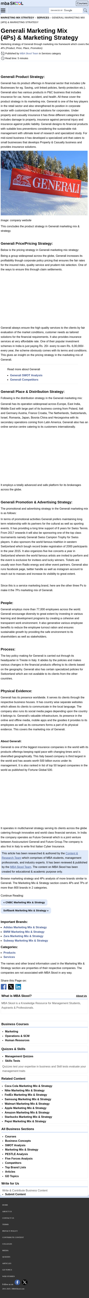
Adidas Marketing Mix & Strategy (25, 927)
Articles (10, 1171)
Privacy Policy (10, 1231)
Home (5, 1205)
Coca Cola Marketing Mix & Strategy (28, 1086)
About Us (81, 995)
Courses (82, 3)
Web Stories (8, 1276)
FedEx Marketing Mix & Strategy (26, 1094)
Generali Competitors (24, 379)
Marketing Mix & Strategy (21, 1149)
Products (9, 952)
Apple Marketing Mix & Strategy (25, 1108)
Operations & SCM (17, 1036)
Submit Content (15, 1194)
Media (5, 1250)
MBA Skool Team (29, 53)
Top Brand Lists (15, 1167)
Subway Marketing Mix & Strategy (25, 940)
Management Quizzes (19, 1056)
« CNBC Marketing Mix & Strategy (24, 902)
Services (9, 957)
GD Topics (12, 1176)
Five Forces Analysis (19, 1158)
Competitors (13, 1162)
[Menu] (4, 10)
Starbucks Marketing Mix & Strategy (28, 1116)
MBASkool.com (18, 1289)
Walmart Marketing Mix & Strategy (27, 1103)
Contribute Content (13, 1237)
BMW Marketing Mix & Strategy (23, 931)
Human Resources (17, 1040)
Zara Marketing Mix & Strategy (23, 936)
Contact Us (8, 1218)
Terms (5, 1224)
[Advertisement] (44, 67)
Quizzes (6, 1257)
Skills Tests (12, 1060)
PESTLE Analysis (16, 1154)
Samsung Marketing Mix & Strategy (28, 1099)
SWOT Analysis (15, 1145)
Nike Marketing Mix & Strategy (24, 1090)
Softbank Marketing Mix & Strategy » (25, 910)
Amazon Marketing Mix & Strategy (27, 1112)
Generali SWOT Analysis (26, 375)
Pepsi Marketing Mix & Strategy (25, 1121)
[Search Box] (66, 10)
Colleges (7, 1244)
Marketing (11, 1031)
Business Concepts (18, 1140)
